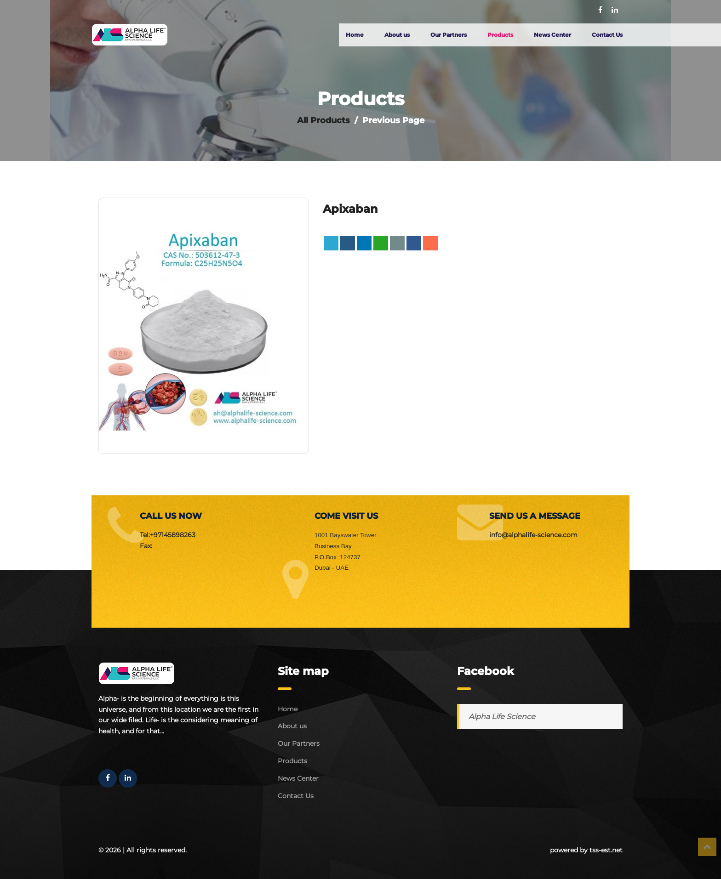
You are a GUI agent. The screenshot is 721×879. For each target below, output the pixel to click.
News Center (552, 34)
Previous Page (393, 120)
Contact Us (607, 34)
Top (707, 847)
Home (355, 34)
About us (397, 34)
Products (500, 34)
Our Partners (448, 34)
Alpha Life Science (502, 716)
